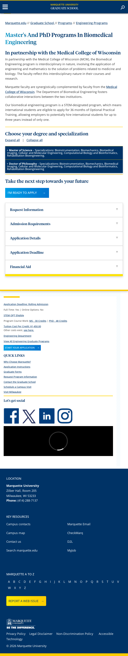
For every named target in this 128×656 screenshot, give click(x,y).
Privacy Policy (16, 634)
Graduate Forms (13, 371)
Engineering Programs (92, 23)
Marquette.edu (15, 23)
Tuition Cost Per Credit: (22, 326)
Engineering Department (17, 335)
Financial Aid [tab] (64, 267)
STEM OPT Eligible (14, 315)
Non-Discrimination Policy (74, 634)
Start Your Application (20, 347)
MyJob (71, 550)
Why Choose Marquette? (17, 361)
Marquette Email (78, 524)
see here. (29, 330)
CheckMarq (75, 533)
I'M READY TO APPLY (22, 193)
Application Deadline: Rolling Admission (26, 304)
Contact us (13, 542)
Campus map (15, 533)
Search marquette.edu (22, 550)
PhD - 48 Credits (58, 320)
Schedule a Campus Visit (17, 386)
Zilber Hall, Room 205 (21, 491)
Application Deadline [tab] (64, 253)
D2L (70, 542)
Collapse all (34, 140)
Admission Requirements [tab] (64, 224)
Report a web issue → (26, 601)
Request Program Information (20, 376)
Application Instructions (17, 366)
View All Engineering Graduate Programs (26, 341)
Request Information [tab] (64, 210)
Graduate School (64, 8)
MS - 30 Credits (37, 320)
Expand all (12, 140)
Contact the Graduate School (20, 381)
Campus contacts (18, 524)
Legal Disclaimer (40, 634)
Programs (65, 23)
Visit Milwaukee (12, 391)
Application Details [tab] (64, 238)
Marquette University (64, 4)
